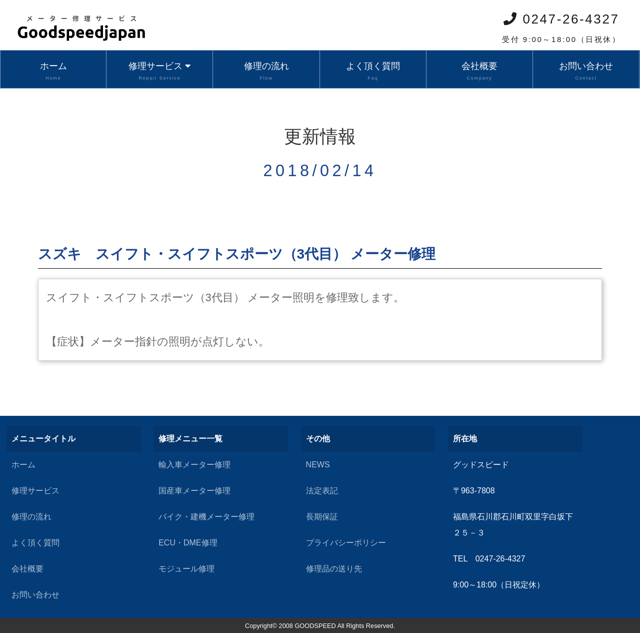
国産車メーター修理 (194, 490)
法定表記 (322, 490)
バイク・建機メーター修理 (206, 516)
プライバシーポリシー (346, 542)
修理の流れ (266, 72)
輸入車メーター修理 (194, 464)
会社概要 (479, 72)
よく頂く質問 (373, 72)
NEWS (318, 464)
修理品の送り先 (334, 568)
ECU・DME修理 (187, 542)
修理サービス (159, 72)
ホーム (53, 72)
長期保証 (322, 516)
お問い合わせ (586, 72)
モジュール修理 (186, 568)
